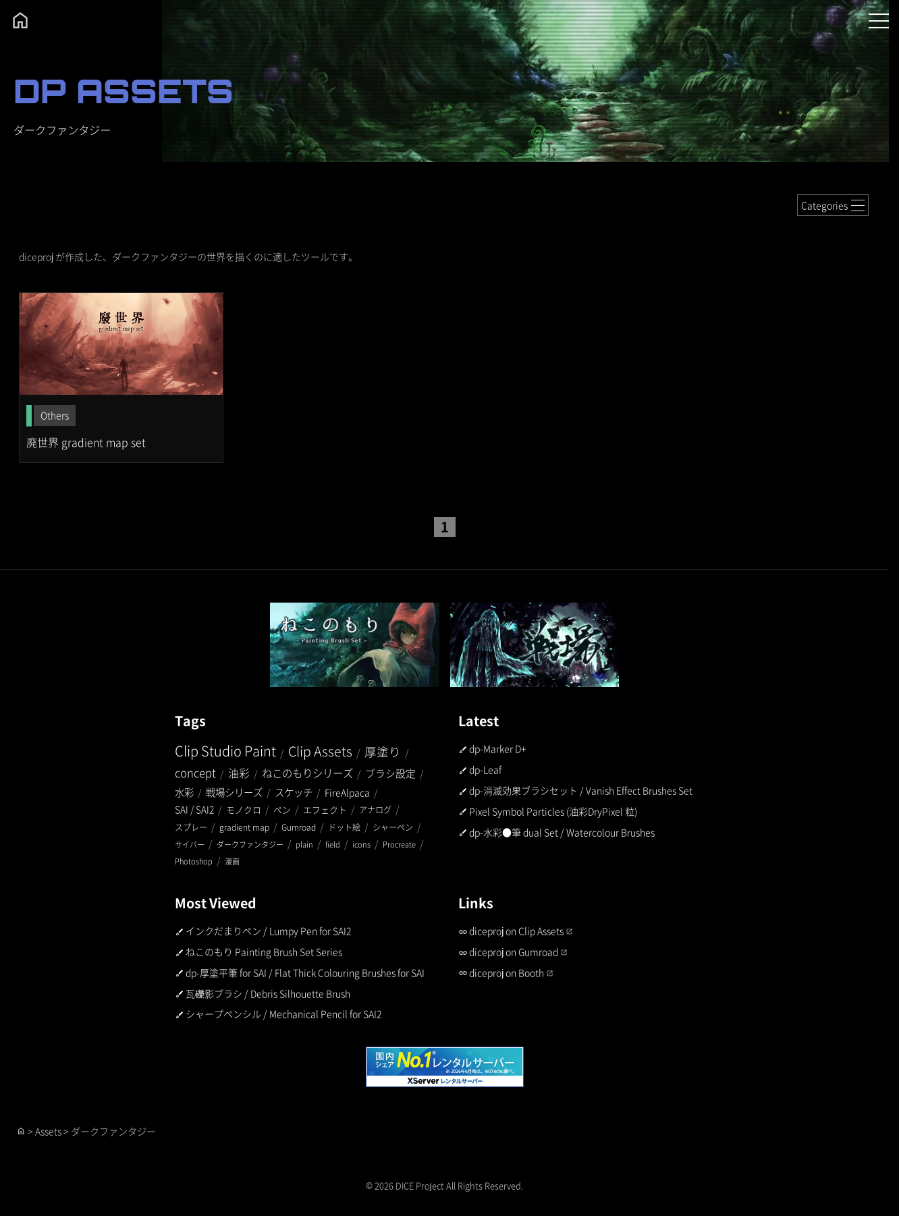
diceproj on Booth (506, 972)
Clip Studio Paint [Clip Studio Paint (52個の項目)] (225, 751)
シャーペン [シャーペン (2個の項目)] (393, 827)
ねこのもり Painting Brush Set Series (264, 951)
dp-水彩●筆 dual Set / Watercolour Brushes (562, 832)
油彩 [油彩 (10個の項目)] (239, 773)
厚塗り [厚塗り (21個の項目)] (382, 751)
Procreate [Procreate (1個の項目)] (399, 844)
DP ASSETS (123, 90)
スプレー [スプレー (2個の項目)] (191, 827)
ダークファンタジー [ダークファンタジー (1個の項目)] (250, 844)
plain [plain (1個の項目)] (304, 844)
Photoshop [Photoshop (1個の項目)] (194, 861)
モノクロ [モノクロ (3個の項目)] (243, 809)
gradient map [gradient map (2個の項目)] (244, 827)
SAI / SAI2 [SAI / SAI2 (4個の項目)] (194, 809)
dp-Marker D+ (497, 748)
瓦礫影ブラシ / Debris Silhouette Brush (268, 993)
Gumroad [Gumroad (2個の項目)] (298, 827)
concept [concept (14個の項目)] (195, 773)
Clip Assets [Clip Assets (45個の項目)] (320, 751)
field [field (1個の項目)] (332, 844)
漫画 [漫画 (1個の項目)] (232, 861)
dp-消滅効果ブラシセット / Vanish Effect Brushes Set (580, 790)
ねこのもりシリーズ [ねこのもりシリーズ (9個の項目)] (307, 772)
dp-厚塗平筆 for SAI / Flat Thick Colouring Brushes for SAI (305, 972)
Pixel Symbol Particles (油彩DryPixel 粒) (553, 811)
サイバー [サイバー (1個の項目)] (190, 844)
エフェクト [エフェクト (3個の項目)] (325, 809)
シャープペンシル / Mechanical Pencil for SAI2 (283, 1013)
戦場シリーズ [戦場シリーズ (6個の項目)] (234, 792)
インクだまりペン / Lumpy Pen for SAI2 (268, 930)
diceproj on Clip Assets (516, 930)
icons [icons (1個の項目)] (361, 844)
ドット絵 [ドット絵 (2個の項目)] (344, 827)
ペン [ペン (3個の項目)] (282, 809)
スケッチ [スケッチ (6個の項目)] (293, 792)
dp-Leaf (485, 769)
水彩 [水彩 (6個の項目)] (184, 792)
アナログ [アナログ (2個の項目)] (375, 809)
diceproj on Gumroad (513, 951)
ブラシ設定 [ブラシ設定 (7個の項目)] (390, 773)
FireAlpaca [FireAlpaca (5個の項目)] (347, 792)
